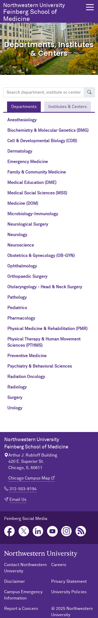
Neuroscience (20, 245)
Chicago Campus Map (29, 478)
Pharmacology (21, 318)
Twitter (24, 531)
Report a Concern (21, 609)
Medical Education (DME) (31, 183)
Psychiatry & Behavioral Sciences (39, 366)
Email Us (17, 499)
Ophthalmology (22, 266)
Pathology (17, 297)
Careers (58, 565)
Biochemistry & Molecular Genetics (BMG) (48, 130)
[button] (90, 7)
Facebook (9, 531)
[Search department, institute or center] (43, 92)
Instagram (66, 531)
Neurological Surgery (27, 224)
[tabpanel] (49, 266)
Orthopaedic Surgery (27, 276)
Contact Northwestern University (25, 568)
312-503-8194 (23, 489)
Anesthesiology (22, 120)
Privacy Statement (69, 581)
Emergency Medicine (27, 162)
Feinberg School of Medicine (43, 12)
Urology (14, 408)
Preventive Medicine (27, 356)
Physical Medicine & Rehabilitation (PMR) (47, 329)
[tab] (24, 106)
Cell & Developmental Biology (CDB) (42, 141)
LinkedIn (38, 531)
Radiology (17, 387)
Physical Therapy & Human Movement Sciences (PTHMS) (43, 342)
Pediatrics (17, 308)
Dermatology (19, 151)
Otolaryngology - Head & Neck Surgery (44, 287)
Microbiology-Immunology (32, 214)
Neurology (17, 235)
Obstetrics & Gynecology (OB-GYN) (41, 256)
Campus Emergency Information (23, 595)
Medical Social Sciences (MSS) (37, 193)
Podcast (81, 531)
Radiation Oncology (26, 377)
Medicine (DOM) (22, 203)
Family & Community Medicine (36, 172)
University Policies (69, 592)
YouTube (52, 531)
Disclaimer (14, 581)
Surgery (14, 397)
